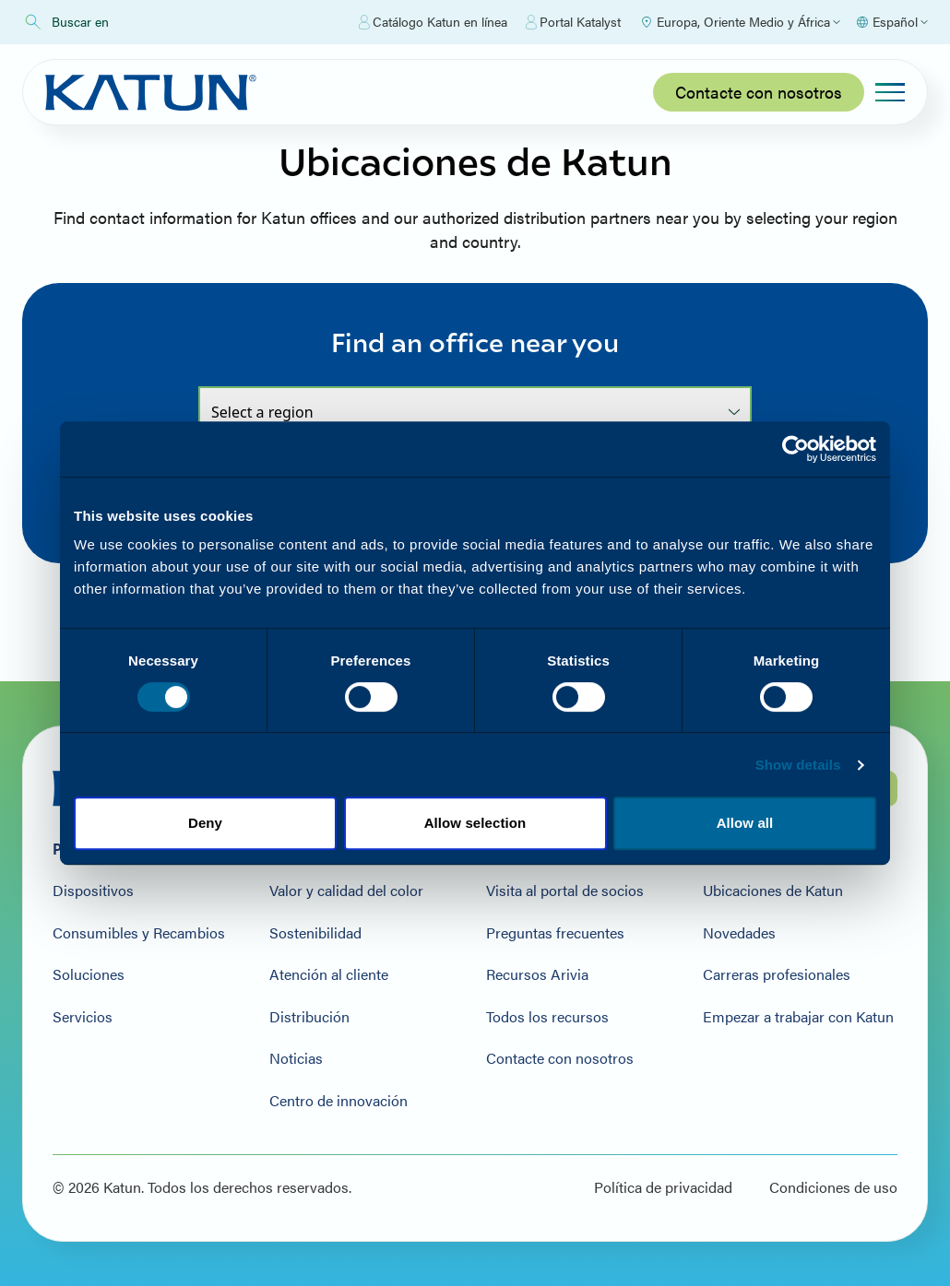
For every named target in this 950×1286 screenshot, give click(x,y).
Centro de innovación (338, 1101)
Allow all (745, 823)
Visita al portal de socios (565, 890)
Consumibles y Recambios (139, 933)
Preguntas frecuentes (555, 933)
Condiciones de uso (833, 1187)
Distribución (309, 1017)
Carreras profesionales (776, 974)
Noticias (296, 1058)
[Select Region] (739, 22)
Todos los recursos (547, 1017)
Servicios (83, 1017)
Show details (798, 765)
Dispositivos (93, 890)
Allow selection (475, 823)
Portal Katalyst (573, 22)
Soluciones (89, 974)
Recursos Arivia (537, 974)
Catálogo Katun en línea (433, 22)
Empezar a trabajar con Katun (798, 1017)
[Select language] (891, 22)
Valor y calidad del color (346, 890)
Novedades (739, 933)
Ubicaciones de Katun (773, 890)
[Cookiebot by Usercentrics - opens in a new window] (795, 449)
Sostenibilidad (315, 933)
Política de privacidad (663, 1187)
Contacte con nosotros (758, 91)
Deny (205, 823)
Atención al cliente (328, 974)
